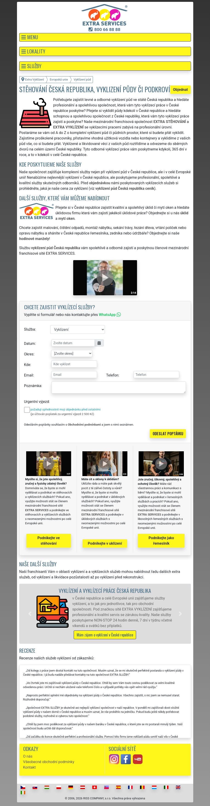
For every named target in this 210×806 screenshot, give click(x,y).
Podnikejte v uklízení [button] (105, 543)
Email (28, 375)
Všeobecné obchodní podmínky (48, 762)
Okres (29, 354)
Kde (27, 365)
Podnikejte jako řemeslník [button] (161, 541)
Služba (29, 329)
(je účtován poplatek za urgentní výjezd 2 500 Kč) (62, 414)
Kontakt (29, 767)
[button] (105, 37)
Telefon (112, 375)
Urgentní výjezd (36, 401)
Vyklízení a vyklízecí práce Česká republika (105, 590)
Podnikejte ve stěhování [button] (48, 541)
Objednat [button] (180, 89)
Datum (29, 343)
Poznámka (32, 386)
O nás (28, 756)
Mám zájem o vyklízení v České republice (105, 635)
